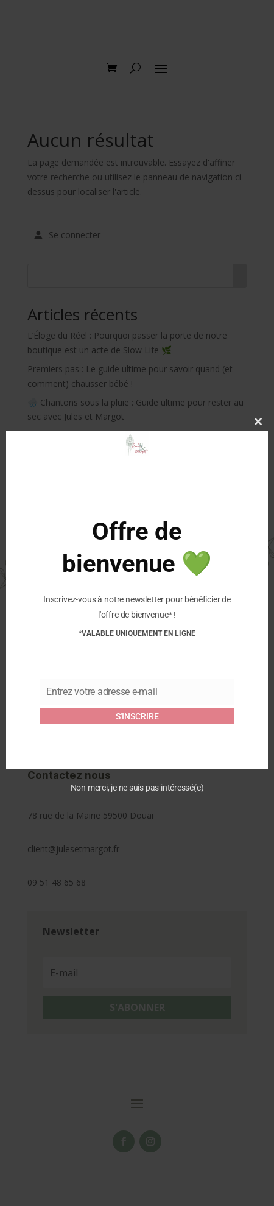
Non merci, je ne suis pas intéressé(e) (137, 787)
